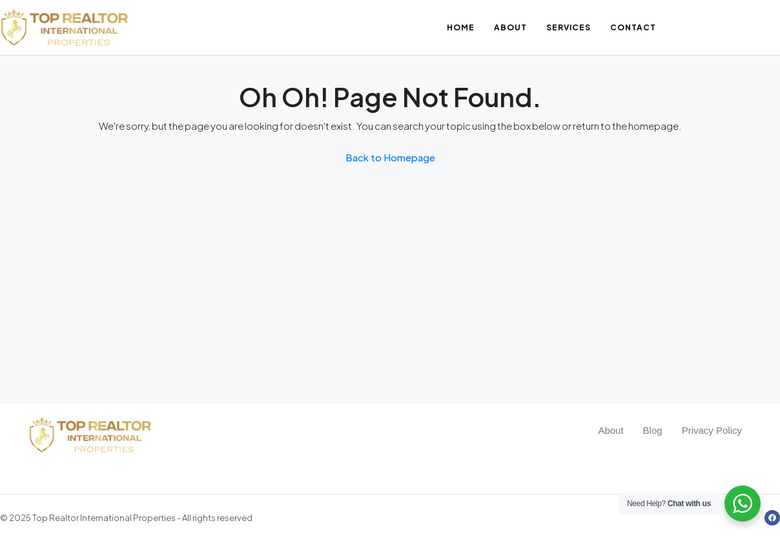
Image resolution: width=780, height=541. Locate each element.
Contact (633, 27)
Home (461, 27)
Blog (652, 430)
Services (568, 27)
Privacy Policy (712, 430)
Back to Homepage (390, 157)
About (510, 27)
